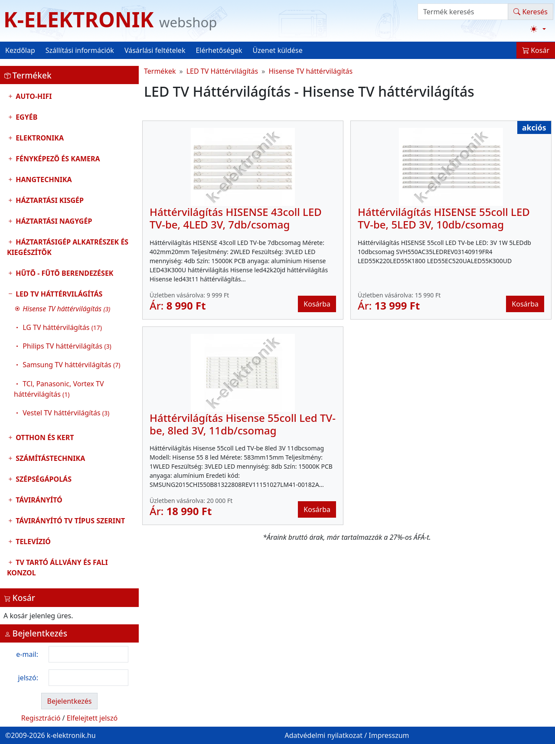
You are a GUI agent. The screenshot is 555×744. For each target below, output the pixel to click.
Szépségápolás (43, 479)
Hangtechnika (43, 179)
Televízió (32, 541)
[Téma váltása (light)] (538, 29)
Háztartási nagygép (53, 221)
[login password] (88, 677)
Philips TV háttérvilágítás (67, 346)
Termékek (160, 71)
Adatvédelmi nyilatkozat (323, 735)
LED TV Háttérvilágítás (69, 355)
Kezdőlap (20, 50)
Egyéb (25, 117)
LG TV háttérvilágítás (62, 327)
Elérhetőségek (219, 50)
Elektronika (39, 138)
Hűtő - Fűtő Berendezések (63, 273)
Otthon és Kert (44, 437)
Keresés (530, 11)
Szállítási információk (80, 50)
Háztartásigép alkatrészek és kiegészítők (67, 247)
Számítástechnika (49, 458)
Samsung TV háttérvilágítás (71, 364)
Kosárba (317, 304)
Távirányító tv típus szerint (69, 520)
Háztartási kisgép (49, 200)
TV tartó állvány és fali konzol (57, 568)
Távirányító (38, 500)
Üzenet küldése (278, 50)
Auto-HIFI (33, 96)
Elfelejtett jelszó (92, 718)
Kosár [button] (535, 50)
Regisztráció (41, 718)
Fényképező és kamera (57, 158)
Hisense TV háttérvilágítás (310, 71)
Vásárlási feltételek (155, 50)
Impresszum (389, 735)
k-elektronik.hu (71, 735)
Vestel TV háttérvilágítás (66, 413)
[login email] (88, 654)
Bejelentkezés (69, 701)
